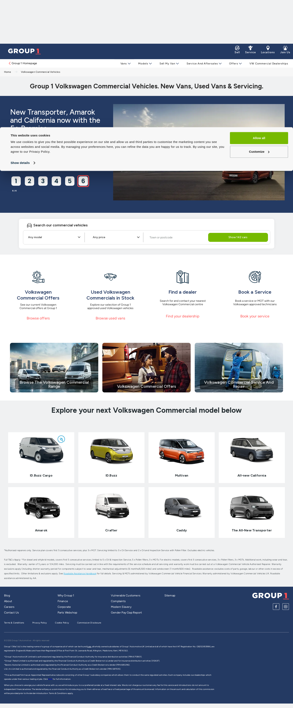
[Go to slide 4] (56, 181)
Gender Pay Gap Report (126, 612)
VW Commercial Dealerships (266, 63)
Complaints (118, 601)
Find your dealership (182, 316)
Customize (259, 24)
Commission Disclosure (89, 622)
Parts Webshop (67, 612)
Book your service (254, 316)
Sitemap (169, 595)
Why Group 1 (66, 595)
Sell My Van (166, 63)
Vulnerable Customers (125, 595)
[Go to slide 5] (69, 181)
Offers (231, 63)
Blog (7, 595)
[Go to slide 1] (16, 181)
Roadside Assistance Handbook (79, 573)
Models (143, 63)
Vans (123, 63)
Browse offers (38, 318)
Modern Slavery (121, 607)
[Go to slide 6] (83, 181)
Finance (63, 601)
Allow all (259, 11)
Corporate (64, 607)
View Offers (28, 159)
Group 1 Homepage (22, 63)
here (50, 679)
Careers (9, 607)
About (8, 601)
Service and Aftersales (200, 63)
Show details (20, 35)
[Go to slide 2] (29, 181)
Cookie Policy (62, 622)
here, (89, 646)
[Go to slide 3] (42, 181)
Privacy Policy (39, 622)
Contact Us (11, 612)
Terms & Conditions (14, 622)
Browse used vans (110, 318)
